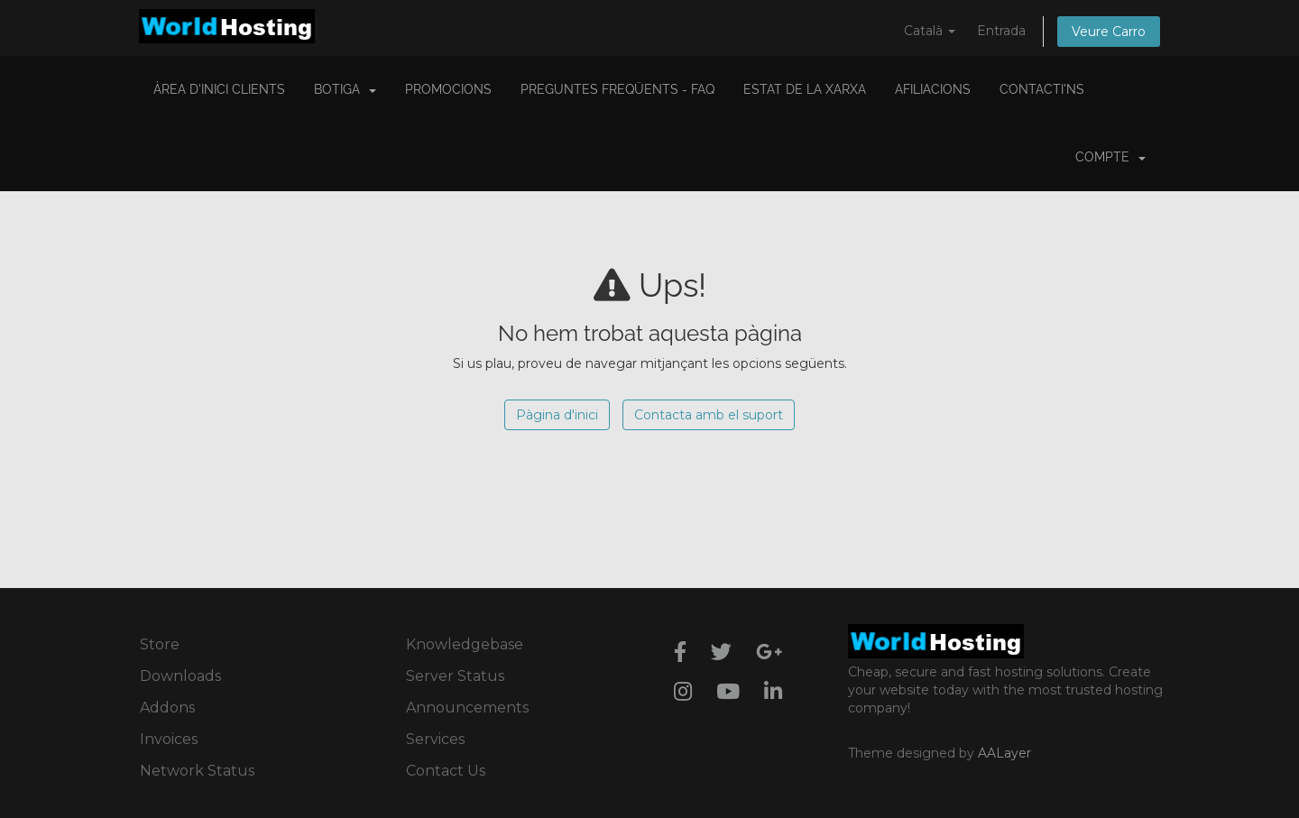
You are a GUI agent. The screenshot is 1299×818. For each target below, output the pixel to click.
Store (160, 644)
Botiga (345, 89)
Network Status (197, 770)
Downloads (180, 676)
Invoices (169, 739)
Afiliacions (933, 89)
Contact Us (445, 770)
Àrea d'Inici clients (219, 89)
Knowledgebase (464, 644)
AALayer (1004, 753)
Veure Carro (1109, 31)
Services (435, 739)
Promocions (448, 89)
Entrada (1001, 31)
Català (929, 31)
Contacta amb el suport (708, 415)
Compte (1110, 157)
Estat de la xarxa (804, 89)
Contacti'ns (1042, 89)
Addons (167, 707)
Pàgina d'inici (557, 415)
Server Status (455, 676)
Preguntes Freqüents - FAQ (617, 89)
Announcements (467, 707)
